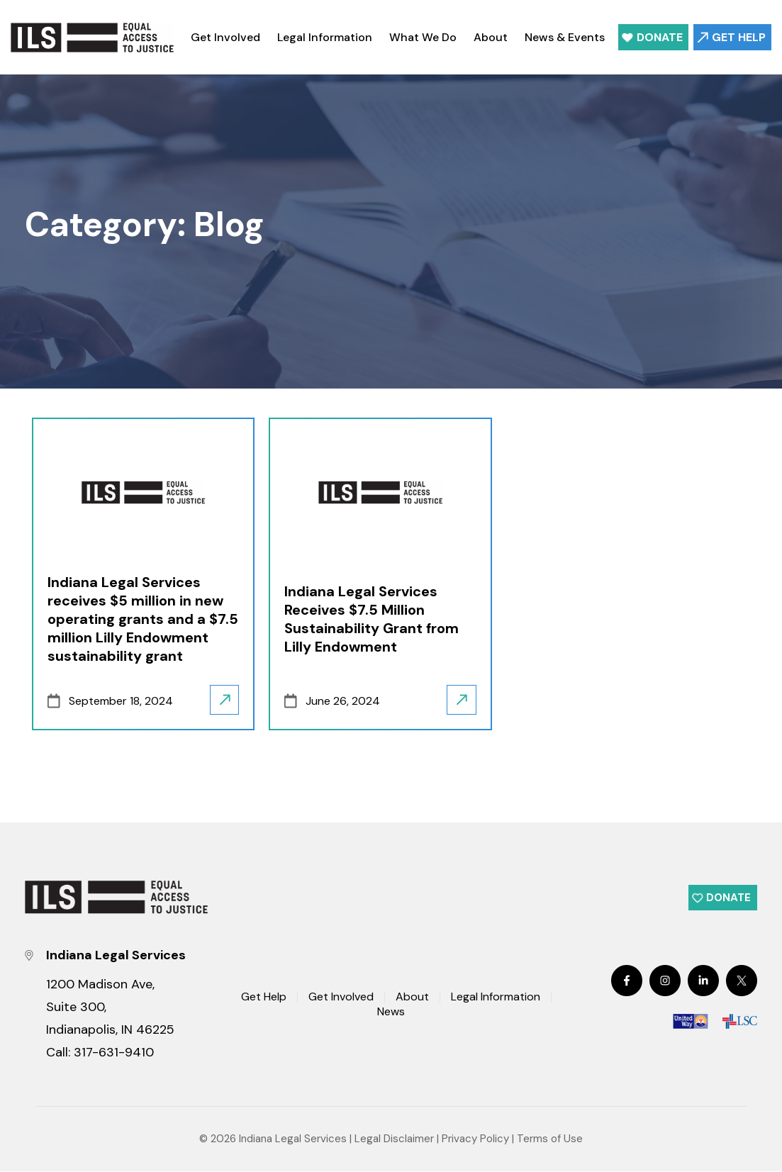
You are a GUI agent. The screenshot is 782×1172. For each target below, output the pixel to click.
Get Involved (225, 37)
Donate (660, 37)
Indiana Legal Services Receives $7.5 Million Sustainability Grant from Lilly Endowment (371, 619)
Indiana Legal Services (293, 1139)
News (391, 1011)
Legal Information (324, 37)
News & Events (565, 37)
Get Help (739, 37)
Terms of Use (550, 1139)
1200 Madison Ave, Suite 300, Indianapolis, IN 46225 (110, 1007)
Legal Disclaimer (394, 1139)
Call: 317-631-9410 (100, 1052)
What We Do (423, 37)
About (491, 37)
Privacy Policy (475, 1139)
